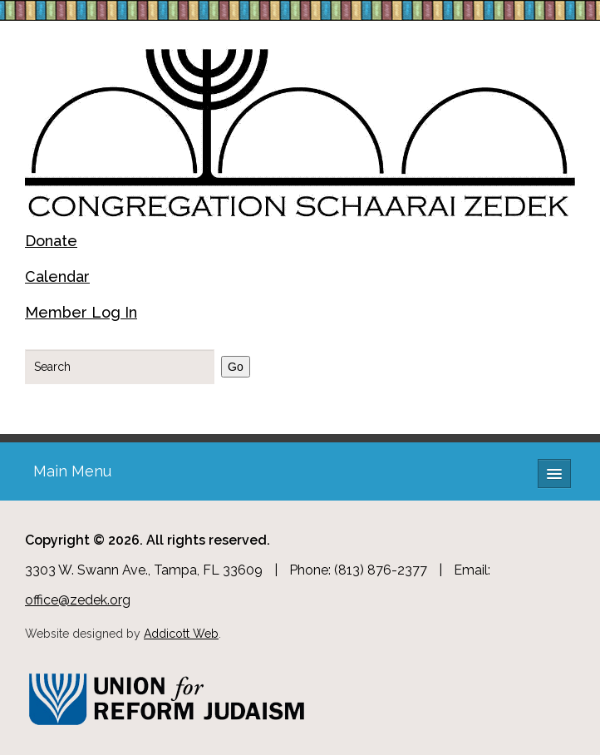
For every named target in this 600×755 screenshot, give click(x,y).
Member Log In (81, 312)
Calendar (57, 276)
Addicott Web (181, 633)
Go (235, 366)
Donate (51, 240)
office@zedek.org (77, 600)
